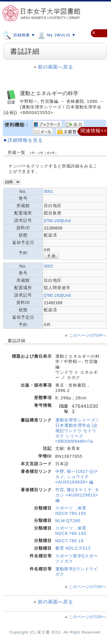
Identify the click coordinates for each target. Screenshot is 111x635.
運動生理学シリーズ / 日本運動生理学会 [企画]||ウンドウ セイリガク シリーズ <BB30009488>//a (76, 431)
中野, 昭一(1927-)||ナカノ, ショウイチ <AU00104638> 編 (77, 476)
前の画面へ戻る (55, 66)
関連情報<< (94, 130)
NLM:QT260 (68, 520)
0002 (48, 266)
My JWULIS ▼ (56, 35)
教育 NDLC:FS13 (73, 548)
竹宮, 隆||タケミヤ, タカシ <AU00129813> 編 (77, 495)
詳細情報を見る (25, 140)
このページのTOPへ (88, 335)
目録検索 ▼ (18, 35)
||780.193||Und (57, 220)
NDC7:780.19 (69, 540)
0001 (48, 191)
